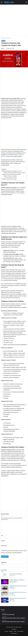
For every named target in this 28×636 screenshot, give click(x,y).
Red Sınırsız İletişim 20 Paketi (11, 177)
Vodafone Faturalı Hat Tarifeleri (10, 176)
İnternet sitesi (4, 545)
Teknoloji (8, 38)
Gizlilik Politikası (14, 633)
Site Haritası (14, 629)
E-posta (3, 540)
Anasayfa (3, 38)
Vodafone (9, 465)
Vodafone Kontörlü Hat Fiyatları (9, 179)
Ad (2, 535)
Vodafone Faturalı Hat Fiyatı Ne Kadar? (11, 174)
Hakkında (11, 631)
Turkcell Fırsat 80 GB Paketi (15, 573)
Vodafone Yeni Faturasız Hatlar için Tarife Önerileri (14, 172)
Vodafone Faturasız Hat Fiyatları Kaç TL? (12, 171)
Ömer (3, 48)
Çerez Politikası (20, 631)
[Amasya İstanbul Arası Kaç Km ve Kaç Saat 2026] (4, 594)
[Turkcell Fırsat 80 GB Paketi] (4, 575)
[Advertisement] (14, 20)
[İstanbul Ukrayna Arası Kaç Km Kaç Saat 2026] (4, 600)
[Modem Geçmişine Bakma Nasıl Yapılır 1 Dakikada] (4, 588)
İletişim (15, 631)
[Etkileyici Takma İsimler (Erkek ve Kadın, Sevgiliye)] (4, 581)
